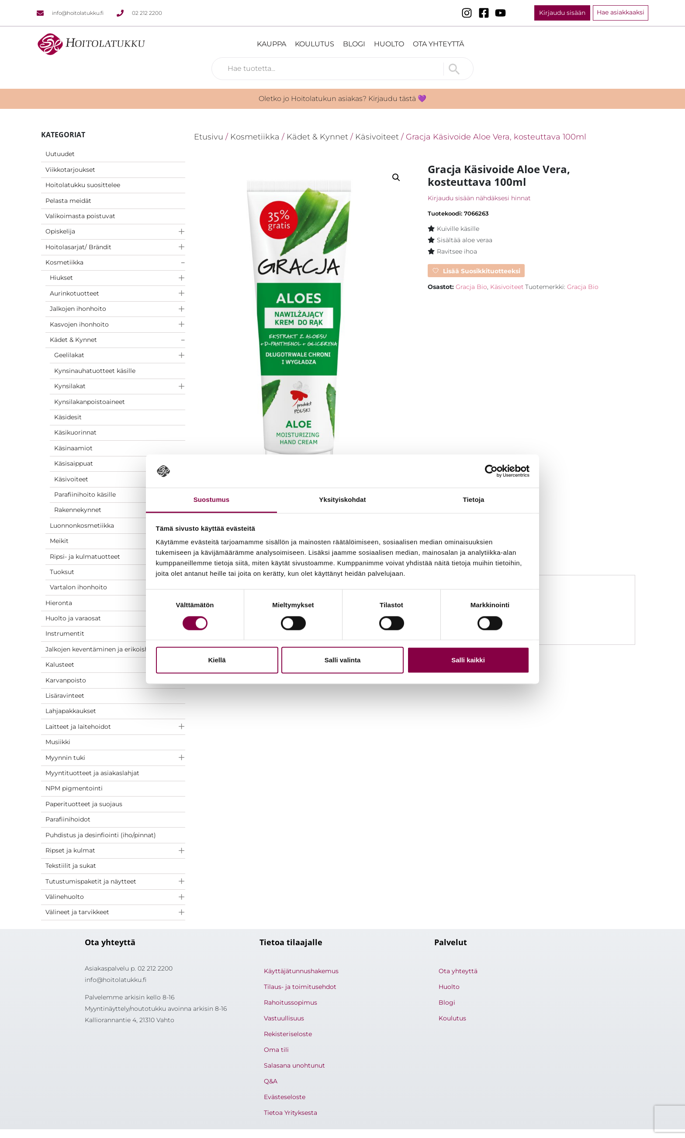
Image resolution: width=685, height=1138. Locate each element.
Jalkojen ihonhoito (78, 309)
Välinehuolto (64, 897)
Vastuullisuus (284, 1018)
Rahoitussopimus (290, 1002)
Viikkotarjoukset (70, 170)
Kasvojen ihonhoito (79, 324)
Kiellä (216, 660)
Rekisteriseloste (288, 1034)
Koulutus (314, 44)
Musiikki (57, 742)
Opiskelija (60, 231)
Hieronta (58, 603)
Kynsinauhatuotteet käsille (94, 371)
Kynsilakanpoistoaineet (89, 402)
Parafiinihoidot (67, 819)
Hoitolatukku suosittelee (82, 185)
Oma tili (276, 1050)
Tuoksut (62, 572)
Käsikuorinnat (75, 432)
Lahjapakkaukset (70, 711)
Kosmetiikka (64, 262)
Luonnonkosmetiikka (82, 525)
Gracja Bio (471, 286)
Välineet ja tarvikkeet (77, 912)
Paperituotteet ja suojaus (83, 804)
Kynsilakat (70, 386)
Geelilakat (69, 355)
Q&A (270, 1081)
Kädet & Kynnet (73, 340)
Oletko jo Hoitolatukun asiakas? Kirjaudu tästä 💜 (342, 98)
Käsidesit (68, 417)
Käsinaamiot (73, 448)
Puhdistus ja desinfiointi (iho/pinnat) (100, 835)
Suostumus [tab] (212, 500)
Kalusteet (59, 664)
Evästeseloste (284, 1097)
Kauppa (271, 44)
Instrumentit (64, 633)
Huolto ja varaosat (73, 618)
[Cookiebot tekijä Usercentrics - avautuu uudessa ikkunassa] (491, 470)
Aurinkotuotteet (74, 293)
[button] (396, 177)
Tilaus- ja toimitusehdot (300, 987)
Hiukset (61, 278)
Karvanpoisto (65, 680)
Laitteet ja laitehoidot (78, 727)
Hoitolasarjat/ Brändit (78, 247)
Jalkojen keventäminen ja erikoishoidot (105, 649)
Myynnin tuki (65, 758)
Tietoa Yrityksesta (290, 1113)
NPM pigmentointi (74, 788)
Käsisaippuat (73, 463)
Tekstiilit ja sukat (70, 866)
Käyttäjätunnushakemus (301, 971)
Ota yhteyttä (438, 44)
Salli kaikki (468, 660)
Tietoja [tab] (473, 500)
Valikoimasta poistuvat (80, 216)
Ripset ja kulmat (70, 850)
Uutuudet (60, 154)
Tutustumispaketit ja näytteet (90, 881)
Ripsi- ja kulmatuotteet (85, 556)
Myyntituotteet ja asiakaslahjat (92, 773)
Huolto (389, 44)
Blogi (354, 44)
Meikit (59, 541)
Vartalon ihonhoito (78, 587)
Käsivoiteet (71, 479)
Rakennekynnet (77, 510)
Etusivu (208, 136)
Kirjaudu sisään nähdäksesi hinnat (479, 198)
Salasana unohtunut (294, 1065)
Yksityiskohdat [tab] (342, 500)
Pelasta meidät (68, 201)
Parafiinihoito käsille (85, 494)
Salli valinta (343, 660)
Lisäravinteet (64, 696)
